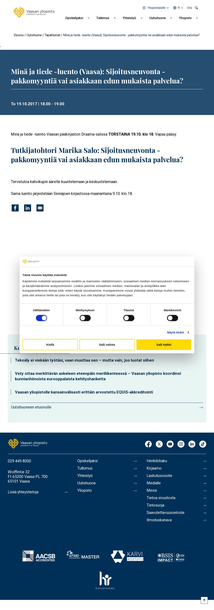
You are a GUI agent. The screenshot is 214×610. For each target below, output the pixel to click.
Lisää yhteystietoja (23, 492)
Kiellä (50, 344)
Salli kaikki (163, 344)
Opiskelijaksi (74, 18)
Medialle (154, 483)
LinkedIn (191, 444)
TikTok (202, 444)
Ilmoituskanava (159, 520)
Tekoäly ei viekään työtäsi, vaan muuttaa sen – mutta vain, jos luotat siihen (84, 360)
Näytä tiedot (175, 332)
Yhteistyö (129, 18)
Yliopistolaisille (156, 7)
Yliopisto (185, 18)
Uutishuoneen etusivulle (31, 407)
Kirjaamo (154, 468)
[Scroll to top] (204, 600)
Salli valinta (107, 344)
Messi (152, 490)
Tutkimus (102, 18)
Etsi (190, 7)
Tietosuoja (156, 505)
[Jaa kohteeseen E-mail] (40, 207)
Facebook (148, 444)
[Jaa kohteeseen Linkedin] (27, 207)
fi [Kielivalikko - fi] (179, 7)
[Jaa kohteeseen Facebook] (15, 207)
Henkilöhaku (157, 461)
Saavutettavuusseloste (166, 512)
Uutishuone (157, 18)
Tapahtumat (52, 35)
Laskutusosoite (160, 475)
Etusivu (19, 35)
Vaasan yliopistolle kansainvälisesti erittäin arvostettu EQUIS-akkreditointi (84, 392)
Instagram (180, 444)
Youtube (170, 444)
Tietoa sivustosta (161, 498)
